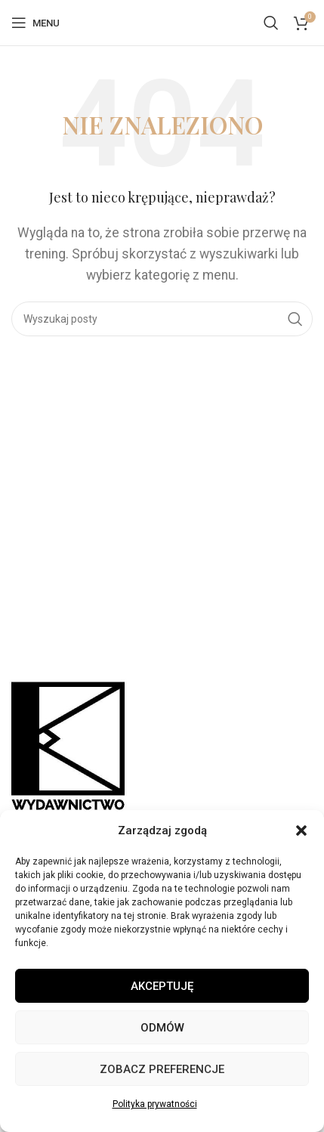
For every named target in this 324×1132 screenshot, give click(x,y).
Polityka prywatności (155, 1104)
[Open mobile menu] (35, 23)
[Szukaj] (271, 23)
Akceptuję (162, 986)
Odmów (162, 1028)
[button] (301, 830)
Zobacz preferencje (162, 1069)
